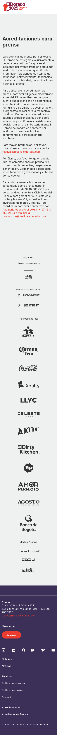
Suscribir (12, 635)
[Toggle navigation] (52, 4)
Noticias (6, 665)
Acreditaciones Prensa (15, 714)
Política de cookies (12, 690)
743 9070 (25, 608)
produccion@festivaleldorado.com (24, 216)
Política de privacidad (14, 683)
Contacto (7, 697)
